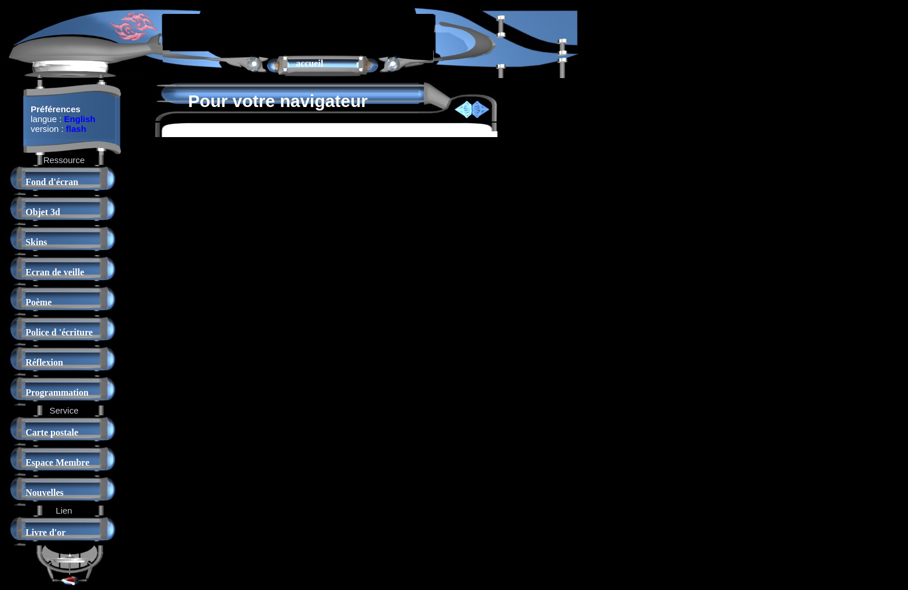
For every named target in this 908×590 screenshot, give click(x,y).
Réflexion (44, 362)
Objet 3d (42, 212)
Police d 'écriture (59, 332)
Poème (38, 302)
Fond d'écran (51, 182)
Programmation (57, 392)
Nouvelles (44, 492)
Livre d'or (45, 532)
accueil (309, 63)
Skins (36, 242)
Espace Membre (57, 462)
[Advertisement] (298, 31)
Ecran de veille (54, 272)
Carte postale (51, 432)
